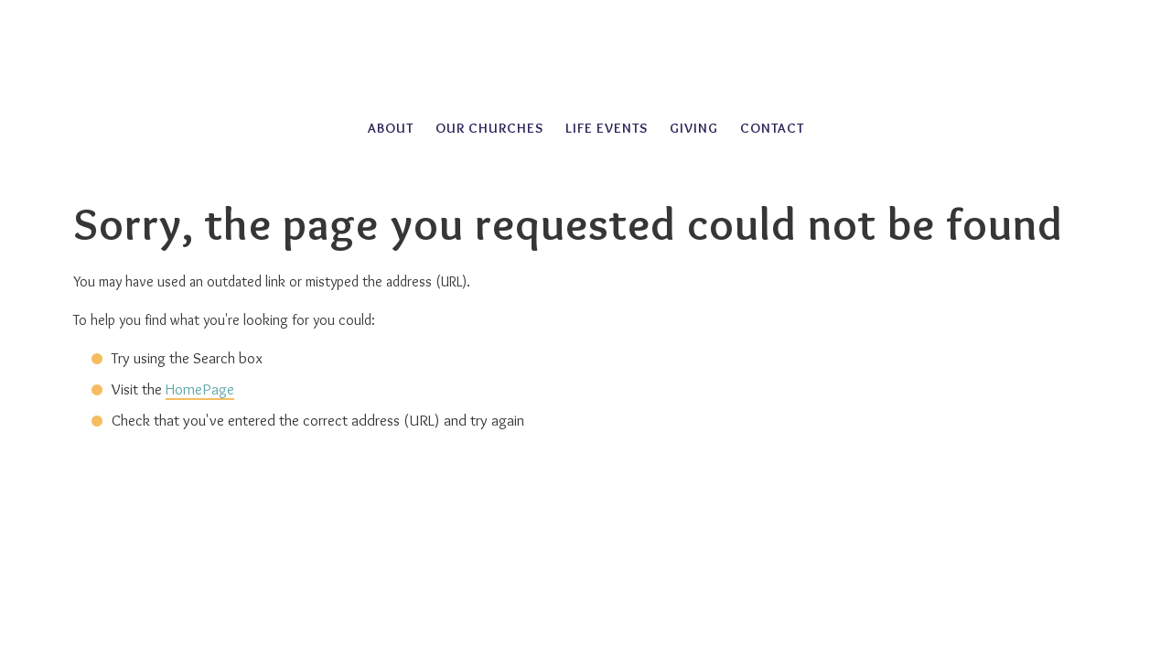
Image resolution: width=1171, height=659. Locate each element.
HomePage (200, 389)
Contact (772, 128)
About (391, 128)
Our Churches (489, 128)
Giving (694, 128)
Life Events (606, 128)
